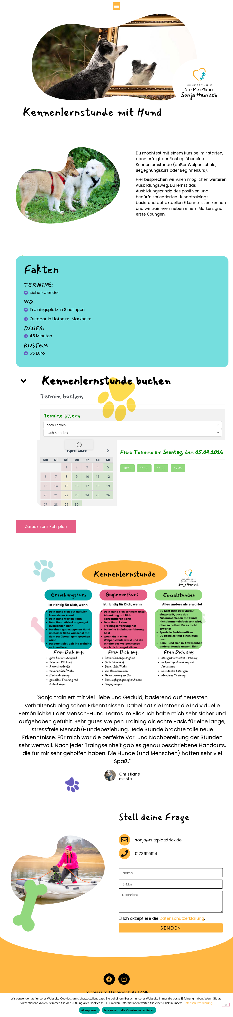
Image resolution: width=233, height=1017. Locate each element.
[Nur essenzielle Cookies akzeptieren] (226, 1005)
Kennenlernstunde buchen (106, 381)
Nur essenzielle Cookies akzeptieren (129, 1010)
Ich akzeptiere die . (164, 918)
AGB (144, 992)
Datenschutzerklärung (182, 918)
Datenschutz (124, 992)
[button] (116, 6)
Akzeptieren (89, 1010)
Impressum (96, 992)
